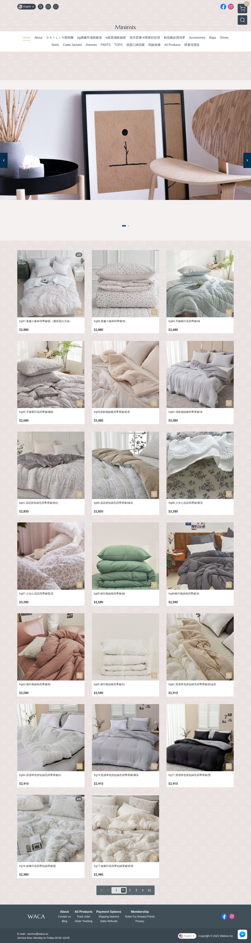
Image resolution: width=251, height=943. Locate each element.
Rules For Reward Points (140, 916)
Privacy (140, 921)
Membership (140, 911)
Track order (83, 916)
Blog (64, 921)
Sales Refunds (108, 921)
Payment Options (108, 911)
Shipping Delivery (108, 916)
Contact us (64, 916)
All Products (83, 911)
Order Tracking (83, 921)
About (64, 911)
